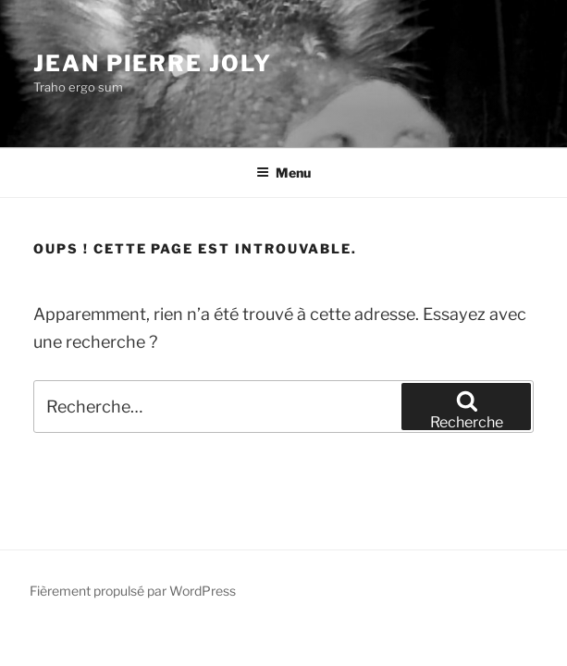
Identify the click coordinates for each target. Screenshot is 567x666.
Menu (283, 172)
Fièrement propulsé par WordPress (133, 590)
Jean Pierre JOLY (152, 63)
